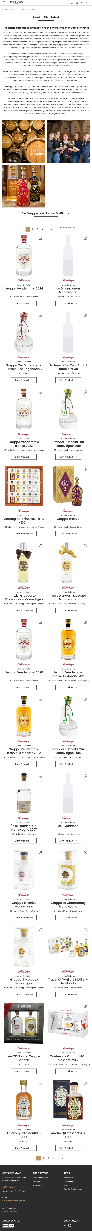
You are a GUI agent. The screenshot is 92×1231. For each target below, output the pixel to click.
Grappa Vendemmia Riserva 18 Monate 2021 (68, 674)
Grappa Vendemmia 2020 (24, 672)
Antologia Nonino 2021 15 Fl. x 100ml (24, 520)
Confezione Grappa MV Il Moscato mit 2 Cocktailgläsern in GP (68, 1058)
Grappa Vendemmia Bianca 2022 (24, 444)
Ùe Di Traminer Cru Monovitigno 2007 (23, 827)
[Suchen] (72, 3)
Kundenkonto (39, 1185)
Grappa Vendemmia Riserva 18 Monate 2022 (24, 751)
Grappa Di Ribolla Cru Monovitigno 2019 (68, 444)
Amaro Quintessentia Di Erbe (24, 1135)
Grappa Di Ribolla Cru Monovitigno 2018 (68, 751)
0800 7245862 (9, 1187)
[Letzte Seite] (51, 229)
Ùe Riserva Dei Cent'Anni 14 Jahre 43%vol (68, 367)
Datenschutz (69, 1181)
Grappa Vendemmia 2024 (24, 288)
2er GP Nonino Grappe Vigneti (24, 1058)
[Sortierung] (67, 228)
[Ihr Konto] (82, 3)
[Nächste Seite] (47, 229)
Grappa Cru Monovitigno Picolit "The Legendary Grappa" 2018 (24, 367)
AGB (65, 1185)
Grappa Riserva (68, 519)
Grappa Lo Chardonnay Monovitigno (68, 904)
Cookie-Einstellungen (73, 1189)
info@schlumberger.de (13, 1200)
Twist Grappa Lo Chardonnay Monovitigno (24, 597)
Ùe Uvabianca (68, 826)
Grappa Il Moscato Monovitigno (24, 981)
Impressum (69, 1178)
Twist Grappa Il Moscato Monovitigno (68, 597)
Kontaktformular (9, 1211)
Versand (36, 1181)
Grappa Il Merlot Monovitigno (24, 904)
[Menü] (4, 3)
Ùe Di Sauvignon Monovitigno (68, 290)
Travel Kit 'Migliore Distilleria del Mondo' (68, 981)
